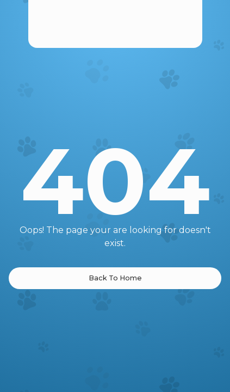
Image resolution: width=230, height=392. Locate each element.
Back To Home (115, 278)
